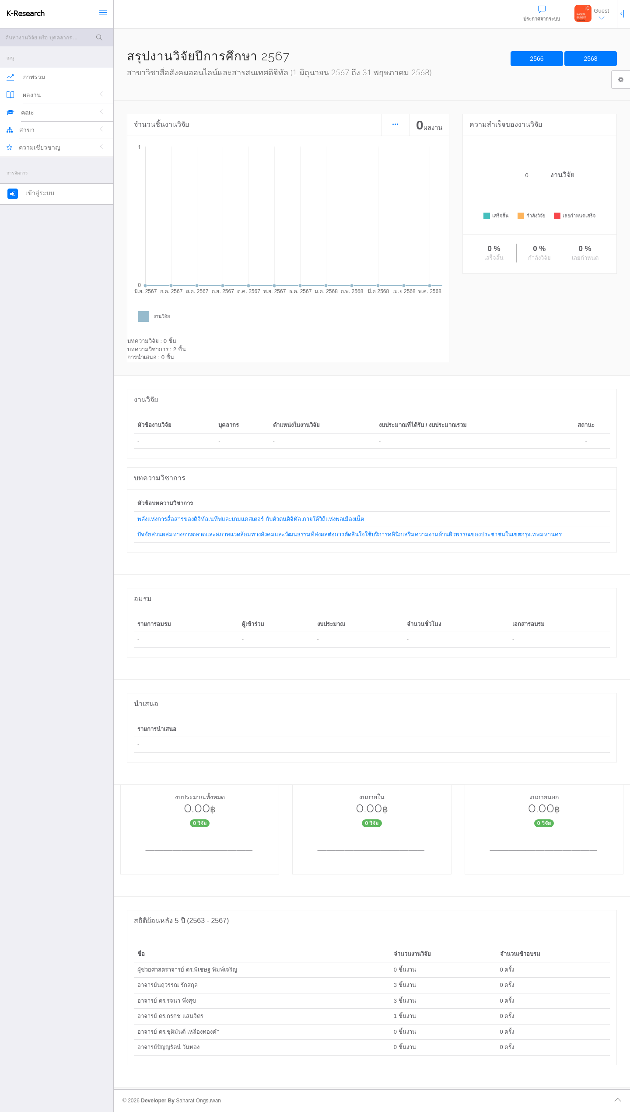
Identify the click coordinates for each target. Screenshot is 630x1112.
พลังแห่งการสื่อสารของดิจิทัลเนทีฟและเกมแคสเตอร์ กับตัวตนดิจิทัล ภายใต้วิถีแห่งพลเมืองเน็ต (250, 519)
